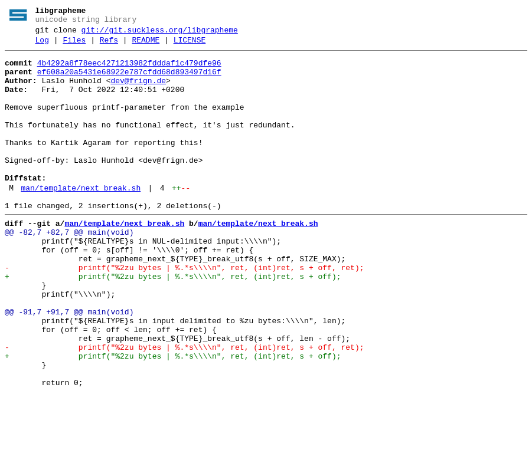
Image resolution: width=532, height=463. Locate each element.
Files (74, 45)
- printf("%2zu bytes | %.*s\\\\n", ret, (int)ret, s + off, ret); (184, 312)
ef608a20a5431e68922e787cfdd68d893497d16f (129, 80)
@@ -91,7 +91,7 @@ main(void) (69, 365)
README (145, 45)
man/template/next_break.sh (81, 220)
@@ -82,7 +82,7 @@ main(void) (69, 269)
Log (42, 45)
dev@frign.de (138, 91)
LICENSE (190, 45)
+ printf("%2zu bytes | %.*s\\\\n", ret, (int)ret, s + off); (173, 322)
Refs (109, 45)
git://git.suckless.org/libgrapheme (159, 33)
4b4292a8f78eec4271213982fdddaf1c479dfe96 (129, 70)
